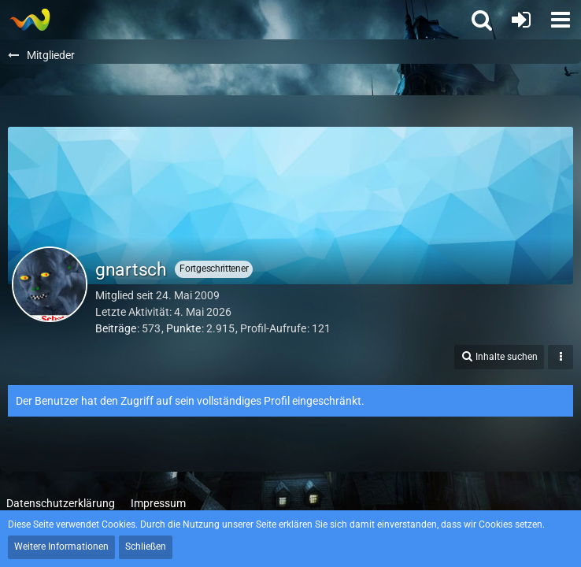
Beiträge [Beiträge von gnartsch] (115, 328)
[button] (560, 19)
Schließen (145, 546)
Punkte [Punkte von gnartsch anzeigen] (183, 328)
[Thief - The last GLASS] (29, 19)
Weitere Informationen (61, 546)
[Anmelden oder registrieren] (521, 19)
